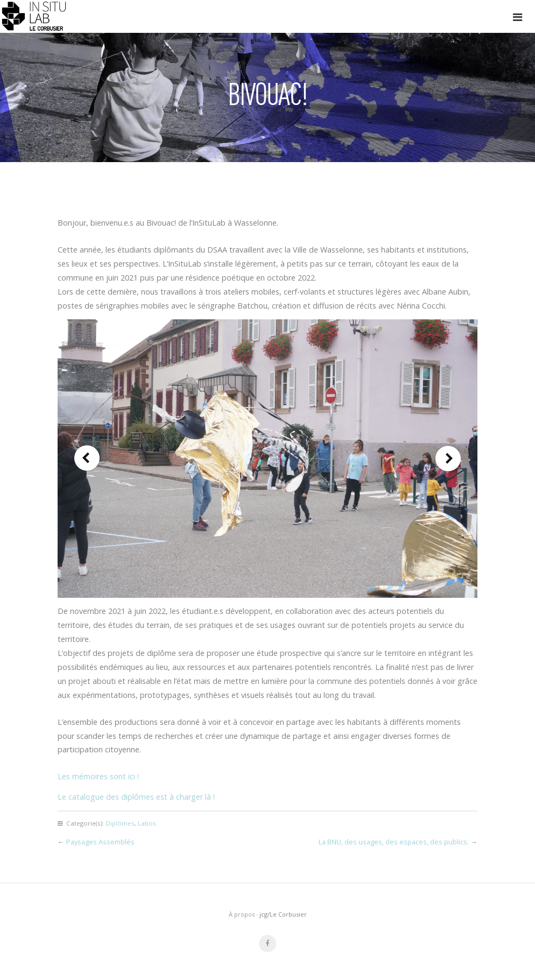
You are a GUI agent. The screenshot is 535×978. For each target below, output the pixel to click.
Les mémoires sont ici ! (98, 776)
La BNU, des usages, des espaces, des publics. (394, 842)
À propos (242, 914)
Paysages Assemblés (100, 842)
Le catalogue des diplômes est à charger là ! (136, 797)
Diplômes (120, 823)
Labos (147, 823)
